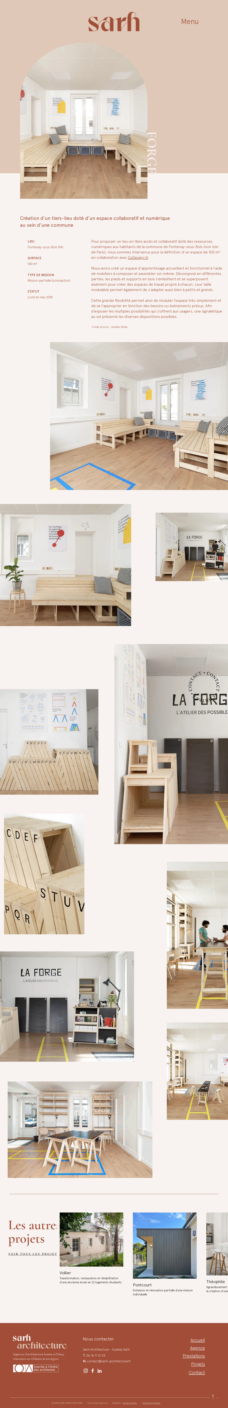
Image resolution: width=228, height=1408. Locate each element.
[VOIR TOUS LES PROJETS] (37, 1254)
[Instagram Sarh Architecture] (86, 1371)
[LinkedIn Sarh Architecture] (99, 1371)
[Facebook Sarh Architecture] (92, 1371)
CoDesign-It (138, 257)
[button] (190, 21)
